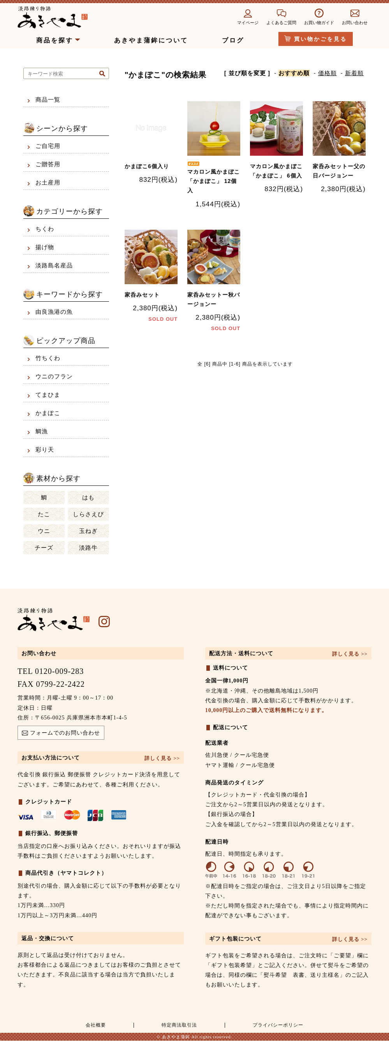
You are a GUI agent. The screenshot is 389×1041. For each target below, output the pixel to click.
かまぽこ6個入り (147, 166)
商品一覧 (47, 100)
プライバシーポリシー (277, 1025)
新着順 (354, 73)
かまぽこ (47, 413)
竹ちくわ (47, 358)
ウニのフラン (54, 376)
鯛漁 (41, 431)
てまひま (47, 395)
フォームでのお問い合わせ (61, 734)
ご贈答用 (47, 164)
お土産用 (47, 182)
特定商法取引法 (177, 1025)
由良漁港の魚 (54, 312)
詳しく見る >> (162, 758)
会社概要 (94, 1025)
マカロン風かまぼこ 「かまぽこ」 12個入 (213, 177)
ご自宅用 (47, 146)
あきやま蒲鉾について (151, 40)
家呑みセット (142, 292)
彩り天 (44, 450)
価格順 (327, 73)
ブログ (233, 40)
